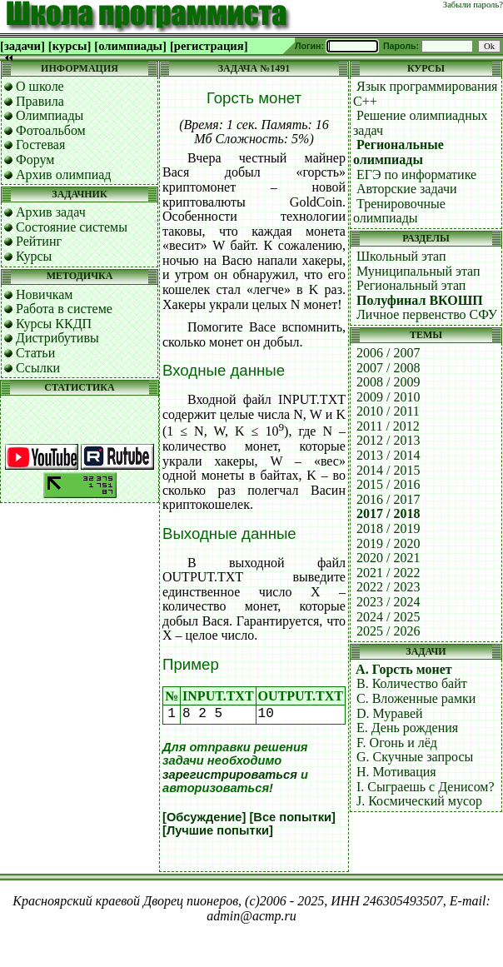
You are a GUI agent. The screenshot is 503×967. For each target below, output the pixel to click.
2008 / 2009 (388, 382)
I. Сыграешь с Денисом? (425, 787)
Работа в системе (64, 309)
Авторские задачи (406, 189)
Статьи (35, 353)
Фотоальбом (51, 130)
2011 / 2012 (388, 426)
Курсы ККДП (54, 324)
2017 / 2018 (388, 513)
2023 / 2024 (388, 602)
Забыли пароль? (473, 4)
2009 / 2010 (388, 397)
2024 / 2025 (388, 617)
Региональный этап (411, 285)
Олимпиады (49, 115)
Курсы (34, 256)
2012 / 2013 (388, 440)
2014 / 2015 (388, 470)
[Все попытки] (292, 817)
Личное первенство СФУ (426, 314)
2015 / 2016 (388, 484)
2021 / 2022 (388, 573)
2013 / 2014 (388, 455)
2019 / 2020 (388, 543)
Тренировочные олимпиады (399, 211)
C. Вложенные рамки (416, 698)
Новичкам (44, 294)
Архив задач (51, 212)
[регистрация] (209, 45)
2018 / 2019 (388, 528)
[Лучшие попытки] (217, 830)
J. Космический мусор (419, 801)
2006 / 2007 (388, 353)
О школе (40, 86)
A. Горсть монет (404, 669)
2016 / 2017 (388, 499)
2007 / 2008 (388, 368)
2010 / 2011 (388, 411)
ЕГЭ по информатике (416, 174)
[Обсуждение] (204, 817)
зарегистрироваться (229, 774)
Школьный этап (401, 256)
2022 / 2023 (388, 587)
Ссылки (38, 368)
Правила (40, 101)
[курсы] (69, 45)
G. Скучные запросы (414, 757)
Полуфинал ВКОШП (419, 300)
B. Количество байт (411, 683)
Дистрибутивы (57, 338)
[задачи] (22, 45)
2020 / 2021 (388, 558)
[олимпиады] (130, 45)
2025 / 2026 (388, 631)
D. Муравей (389, 713)
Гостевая (40, 144)
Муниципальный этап (418, 271)
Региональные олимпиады (398, 152)
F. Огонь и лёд (396, 742)
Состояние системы (71, 227)
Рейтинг (39, 241)
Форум (35, 159)
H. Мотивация (396, 772)
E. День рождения (407, 727)
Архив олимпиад (64, 174)
